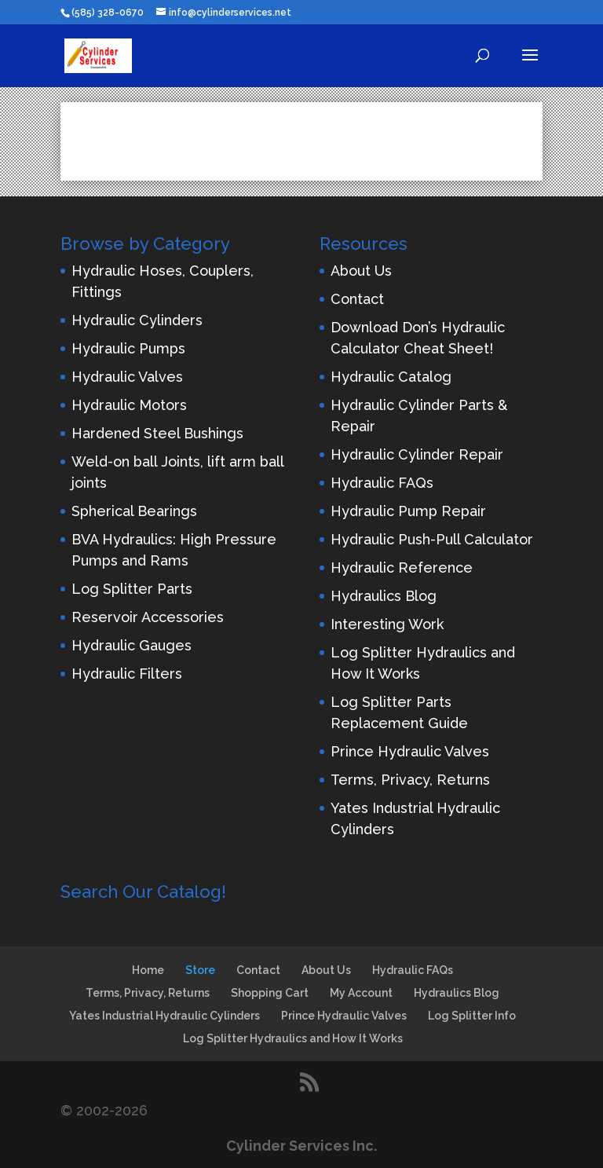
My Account (361, 993)
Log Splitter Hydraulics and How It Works (293, 1038)
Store (200, 970)
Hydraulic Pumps (128, 348)
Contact (357, 299)
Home (148, 970)
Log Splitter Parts (131, 588)
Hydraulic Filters (126, 673)
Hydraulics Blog (384, 596)
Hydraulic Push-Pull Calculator (432, 539)
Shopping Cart (270, 993)
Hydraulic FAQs (382, 482)
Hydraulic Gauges (131, 645)
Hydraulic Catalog (391, 376)
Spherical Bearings (134, 511)
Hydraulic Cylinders (137, 320)
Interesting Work (387, 624)
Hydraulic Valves (127, 376)
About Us (361, 270)
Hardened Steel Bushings (157, 433)
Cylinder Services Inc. (301, 1145)
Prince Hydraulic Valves (410, 751)
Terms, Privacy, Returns (410, 779)
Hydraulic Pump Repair (408, 511)
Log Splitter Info (472, 1015)
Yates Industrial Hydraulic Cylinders (164, 1015)
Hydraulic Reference (402, 567)
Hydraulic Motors (129, 405)
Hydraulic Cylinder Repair (417, 454)
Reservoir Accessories (147, 617)
